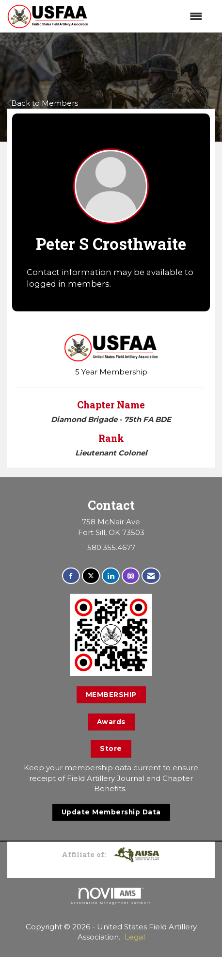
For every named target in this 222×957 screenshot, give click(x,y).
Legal (135, 936)
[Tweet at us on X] (91, 576)
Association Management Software (110, 896)
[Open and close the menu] (150, 16)
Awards (111, 722)
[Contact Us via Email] (151, 576)
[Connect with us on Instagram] (131, 576)
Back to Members (42, 103)
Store (111, 748)
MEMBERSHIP (111, 694)
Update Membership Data (111, 812)
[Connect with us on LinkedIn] (111, 576)
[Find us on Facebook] (71, 576)
